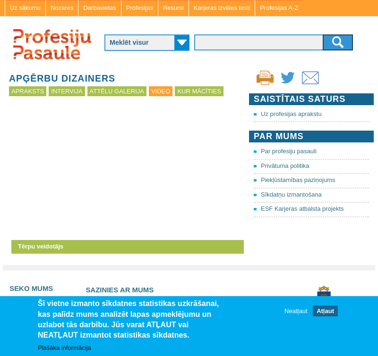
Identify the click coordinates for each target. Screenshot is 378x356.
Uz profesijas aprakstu (291, 113)
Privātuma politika (285, 165)
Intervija (66, 91)
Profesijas (139, 7)
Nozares (62, 7)
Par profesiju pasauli (289, 151)
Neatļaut (295, 311)
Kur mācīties (199, 91)
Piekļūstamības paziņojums (298, 179)
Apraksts (27, 91)
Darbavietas (99, 7)
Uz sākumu (25, 7)
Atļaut (325, 311)
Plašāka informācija (64, 347)
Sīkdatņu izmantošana (291, 194)
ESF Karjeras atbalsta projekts (302, 208)
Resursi (173, 7)
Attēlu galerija (117, 91)
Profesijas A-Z (279, 7)
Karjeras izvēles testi (222, 7)
